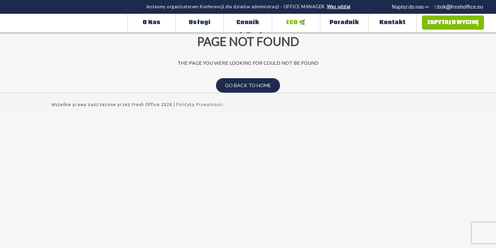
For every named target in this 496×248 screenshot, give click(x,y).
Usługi (199, 22)
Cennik (248, 22)
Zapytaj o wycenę (453, 22)
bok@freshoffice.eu (458, 7)
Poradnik (344, 22)
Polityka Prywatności (199, 104)
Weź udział (338, 6)
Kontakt (393, 22)
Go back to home (243, 85)
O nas (152, 22)
